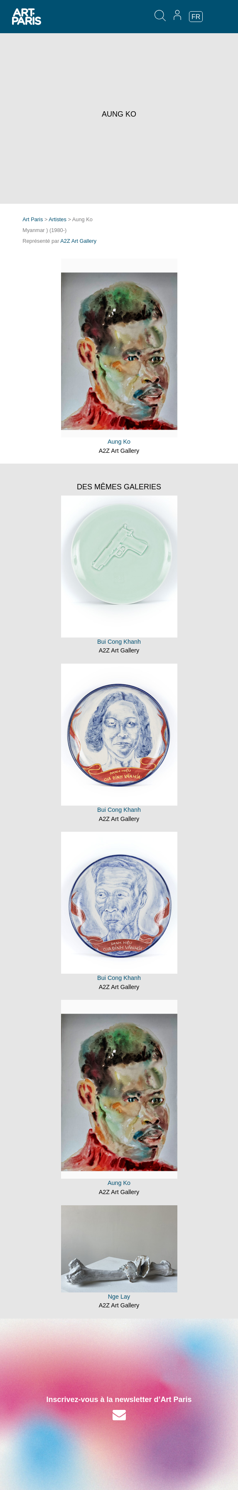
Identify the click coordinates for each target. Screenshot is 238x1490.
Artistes (57, 219)
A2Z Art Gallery (78, 241)
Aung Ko (119, 441)
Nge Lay (119, 1296)
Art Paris (32, 219)
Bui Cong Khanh (119, 641)
